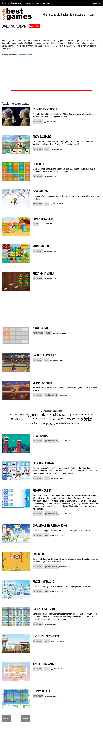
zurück (6, 718)
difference (70, 423)
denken (34, 423)
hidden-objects (83, 414)
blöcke (86, 419)
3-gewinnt (70, 419)
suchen (26, 423)
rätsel (67, 414)
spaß (20, 419)
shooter (77, 419)
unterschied (43, 419)
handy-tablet (34, 26)
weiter (25, 718)
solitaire (14, 419)
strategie (74, 415)
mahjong (56, 415)
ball (26, 414)
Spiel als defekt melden (25, 54)
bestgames (11, 3)
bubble (58, 423)
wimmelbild (56, 419)
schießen (48, 415)
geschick (36, 414)
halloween (21, 415)
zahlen (16, 414)
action (11, 415)
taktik (63, 423)
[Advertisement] (51, 68)
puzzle (50, 423)
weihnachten (35, 419)
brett (91, 414)
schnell (42, 423)
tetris (62, 419)
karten (76, 423)
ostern (49, 419)
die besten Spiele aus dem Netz (38, 3)
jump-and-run (26, 419)
